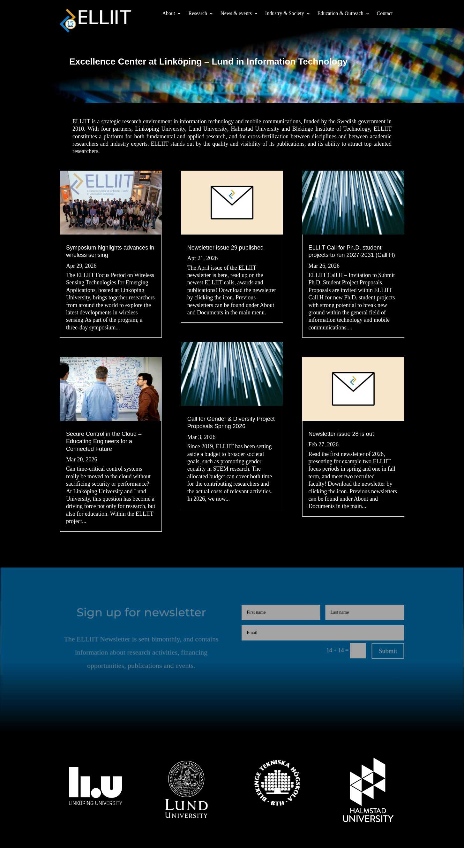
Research (197, 13)
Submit (387, 651)
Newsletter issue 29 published (225, 248)
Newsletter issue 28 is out (341, 434)
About (168, 13)
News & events (236, 13)
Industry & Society (284, 13)
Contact (385, 13)
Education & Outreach (340, 13)
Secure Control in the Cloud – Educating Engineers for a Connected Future (103, 441)
